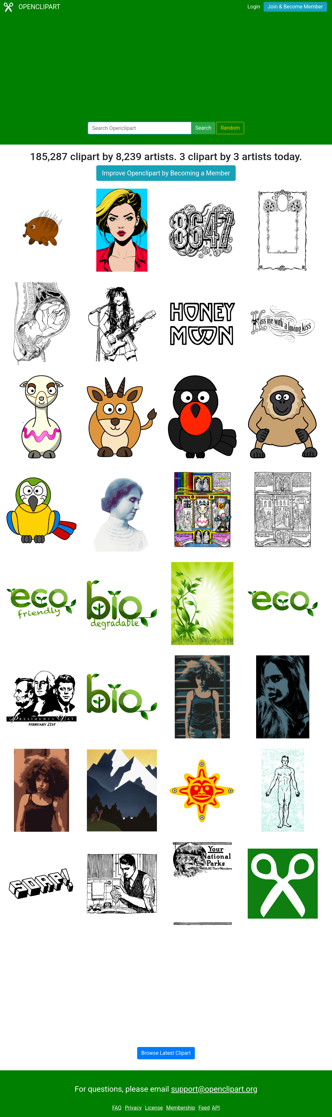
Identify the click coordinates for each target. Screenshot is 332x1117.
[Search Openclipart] (139, 128)
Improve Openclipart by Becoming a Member (166, 173)
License (154, 1108)
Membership (180, 1108)
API (216, 1108)
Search (203, 128)
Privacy (133, 1108)
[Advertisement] (166, 68)
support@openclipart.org (214, 1089)
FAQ (117, 1108)
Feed (204, 1108)
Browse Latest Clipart (166, 1053)
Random (230, 128)
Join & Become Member (295, 7)
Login (253, 7)
